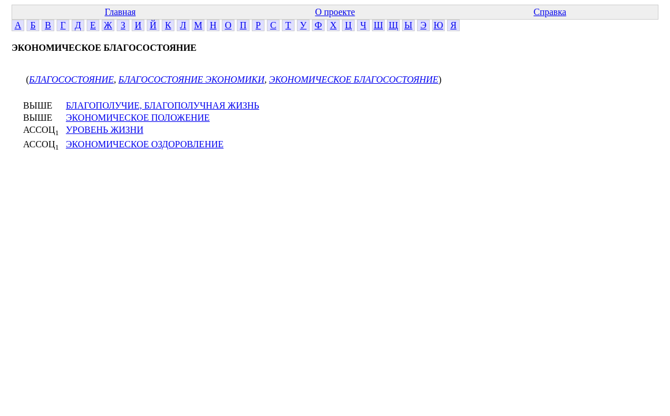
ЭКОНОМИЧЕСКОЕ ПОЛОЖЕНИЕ (138, 117)
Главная (120, 12)
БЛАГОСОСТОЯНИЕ (71, 79)
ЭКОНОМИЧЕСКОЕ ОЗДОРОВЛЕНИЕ (145, 144)
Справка (550, 12)
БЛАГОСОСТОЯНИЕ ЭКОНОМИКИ (191, 79)
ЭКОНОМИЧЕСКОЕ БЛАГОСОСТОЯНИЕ (353, 79)
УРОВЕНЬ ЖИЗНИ (104, 130)
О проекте (335, 12)
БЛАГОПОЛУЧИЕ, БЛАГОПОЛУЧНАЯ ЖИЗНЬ (162, 105)
